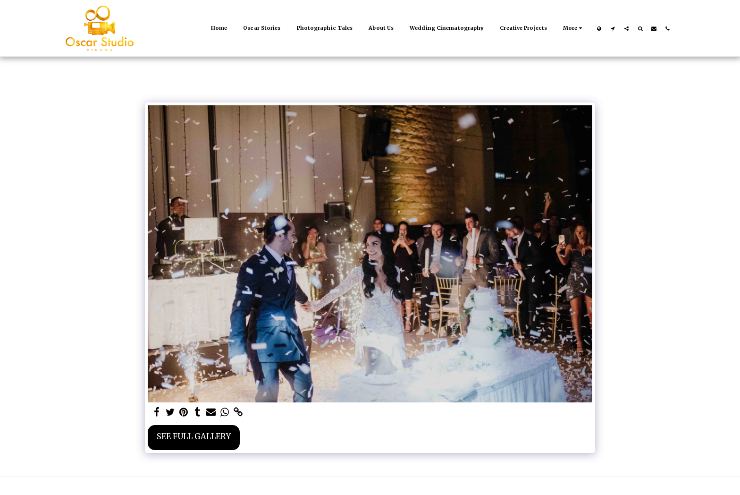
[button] (612, 28)
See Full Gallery (194, 437)
